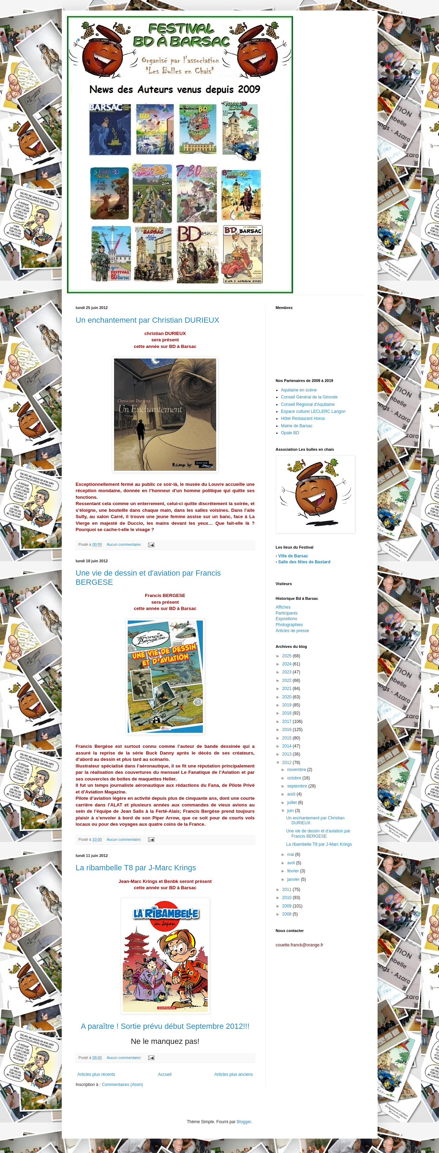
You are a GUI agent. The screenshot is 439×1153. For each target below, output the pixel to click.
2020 (287, 697)
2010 (287, 897)
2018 (287, 713)
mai (291, 854)
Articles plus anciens (233, 1074)
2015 (287, 738)
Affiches (283, 607)
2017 (287, 721)
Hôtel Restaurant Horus (303, 418)
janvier (294, 879)
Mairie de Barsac (297, 425)
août (292, 794)
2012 (287, 762)
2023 (287, 672)
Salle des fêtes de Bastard (304, 561)
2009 (287, 906)
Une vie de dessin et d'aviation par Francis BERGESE (318, 833)
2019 (287, 705)
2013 (287, 754)
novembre (297, 769)
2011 (287, 889)
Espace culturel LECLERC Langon (313, 411)
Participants (287, 613)
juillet (292, 802)
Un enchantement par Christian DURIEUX (148, 320)
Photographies (289, 624)
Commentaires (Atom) (122, 1084)
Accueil (165, 1074)
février (293, 871)
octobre (294, 778)
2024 (287, 664)
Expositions (286, 618)
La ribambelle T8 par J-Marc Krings (136, 867)
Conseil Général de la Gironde (309, 397)
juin (291, 810)
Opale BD (290, 432)
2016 (287, 729)
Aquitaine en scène (299, 390)
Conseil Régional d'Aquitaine (308, 404)
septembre (297, 786)
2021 (287, 688)
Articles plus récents (96, 1074)
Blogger (244, 1121)
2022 (287, 680)
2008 (287, 914)
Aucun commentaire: (124, 544)
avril (291, 862)
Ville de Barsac (293, 556)
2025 (287, 655)
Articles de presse (292, 630)
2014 (287, 746)
